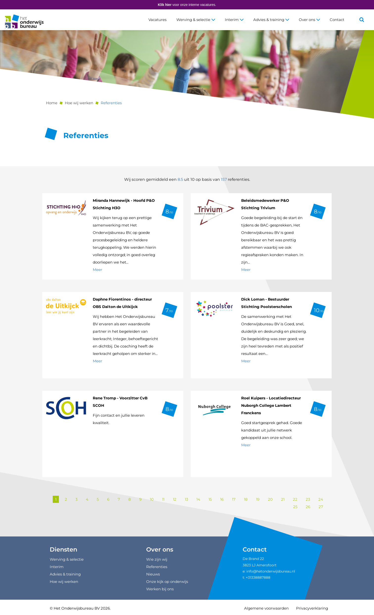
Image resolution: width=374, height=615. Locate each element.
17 (233, 499)
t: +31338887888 (256, 577)
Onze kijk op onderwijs (167, 581)
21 (282, 499)
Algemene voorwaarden (266, 608)
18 (246, 499)
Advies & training (271, 19)
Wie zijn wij (156, 559)
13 (186, 499)
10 (152, 499)
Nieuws (153, 574)
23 (308, 499)
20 (270, 499)
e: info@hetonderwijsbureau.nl (269, 571)
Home (51, 103)
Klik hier (164, 5)
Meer (97, 269)
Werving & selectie (195, 19)
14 (198, 499)
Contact (337, 19)
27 (321, 506)
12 (174, 499)
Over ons (309, 19)
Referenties (111, 103)
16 (222, 499)
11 (163, 499)
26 (308, 506)
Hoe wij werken (79, 103)
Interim (234, 19)
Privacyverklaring (312, 608)
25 (295, 506)
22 (295, 499)
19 (257, 499)
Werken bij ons (160, 589)
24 (320, 499)
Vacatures (157, 19)
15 (210, 499)
